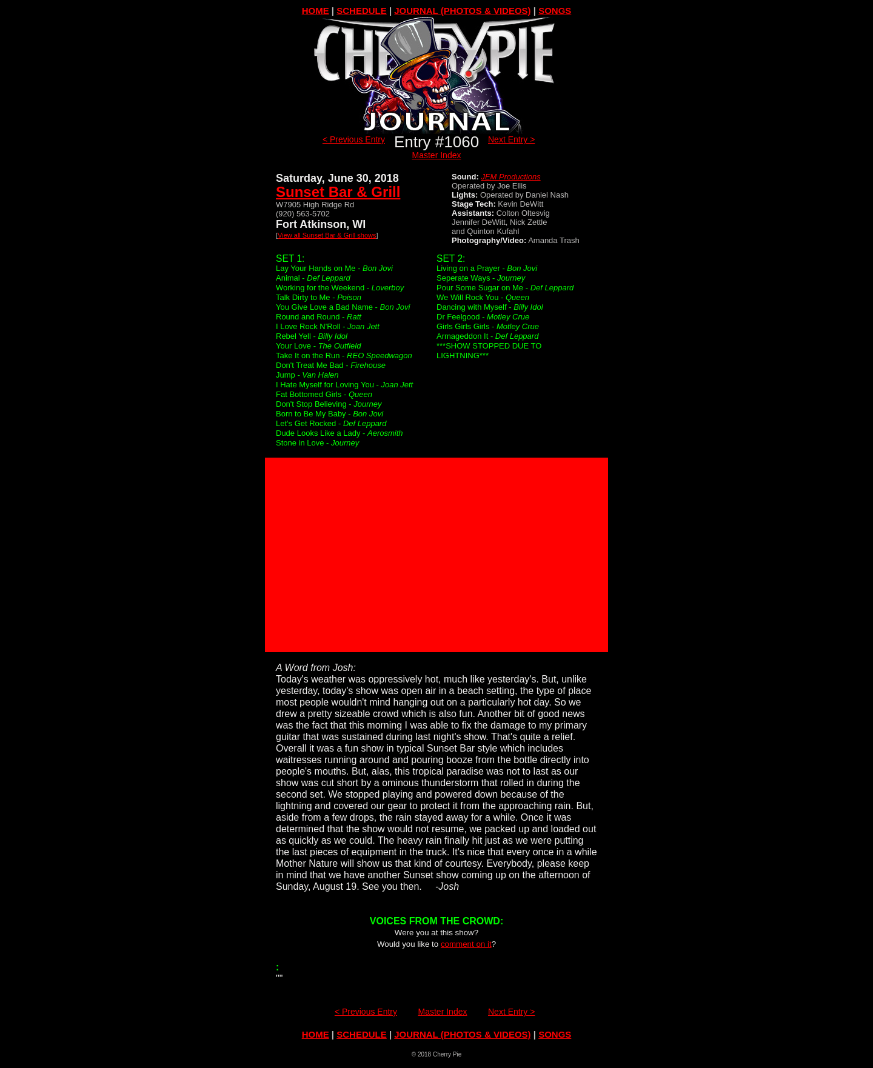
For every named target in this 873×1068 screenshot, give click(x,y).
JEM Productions (510, 176)
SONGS (554, 10)
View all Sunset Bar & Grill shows (327, 235)
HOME (315, 10)
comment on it (466, 944)
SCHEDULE (361, 10)
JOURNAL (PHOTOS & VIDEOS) (462, 10)
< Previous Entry (354, 139)
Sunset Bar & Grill (338, 192)
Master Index (436, 155)
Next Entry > (511, 139)
